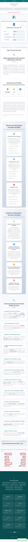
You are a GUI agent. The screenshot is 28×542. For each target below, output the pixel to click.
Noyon (20, 527)
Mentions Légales (14, 539)
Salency (6, 459)
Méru (8, 520)
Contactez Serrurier (22, 539)
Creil (8, 506)
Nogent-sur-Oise (8, 513)
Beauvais (8, 499)
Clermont (20, 520)
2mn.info (16, 534)
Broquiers (7, 463)
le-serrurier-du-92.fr (5, 487)
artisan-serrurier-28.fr (14, 487)
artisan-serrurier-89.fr (18, 489)
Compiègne (20, 499)
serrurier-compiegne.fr (9, 489)
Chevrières (7, 469)
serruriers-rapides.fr (22, 485)
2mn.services (14, 485)
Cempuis (23, 463)
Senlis (20, 506)
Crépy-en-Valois (20, 513)
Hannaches (23, 456)
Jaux (24, 459)
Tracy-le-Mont (22, 469)
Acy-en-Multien (8, 456)
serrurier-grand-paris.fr (6, 485)
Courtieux (23, 466)
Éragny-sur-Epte (8, 466)
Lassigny (8, 527)
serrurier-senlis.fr (23, 487)
